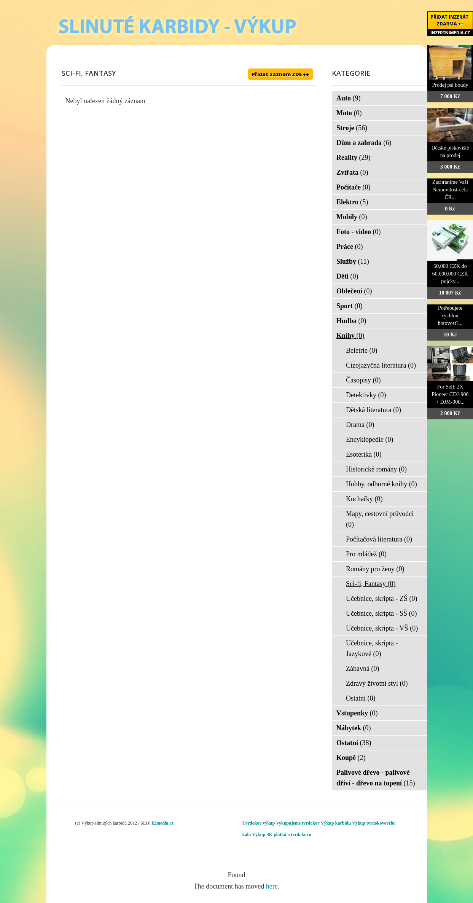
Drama (360, 424)
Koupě (351, 757)
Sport (349, 306)
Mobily (351, 217)
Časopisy (363, 380)
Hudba (351, 321)
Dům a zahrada (364, 143)
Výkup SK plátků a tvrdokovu (281, 834)
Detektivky (366, 395)
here (272, 886)
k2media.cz (162, 823)
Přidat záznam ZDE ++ (280, 74)
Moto (349, 113)
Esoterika (363, 454)
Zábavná (362, 668)
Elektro (352, 202)
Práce (349, 246)
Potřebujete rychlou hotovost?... (450, 315)
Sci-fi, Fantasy (371, 584)
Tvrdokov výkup (258, 823)
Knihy (350, 335)
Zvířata (352, 172)
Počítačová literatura (379, 539)
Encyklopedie (369, 439)
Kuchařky (364, 499)
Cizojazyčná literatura (381, 365)
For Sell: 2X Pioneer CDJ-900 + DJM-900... (450, 394)
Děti (347, 276)
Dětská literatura (373, 410)
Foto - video (358, 232)
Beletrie (361, 350)
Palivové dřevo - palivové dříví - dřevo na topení (375, 778)
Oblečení (354, 291)
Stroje (351, 128)
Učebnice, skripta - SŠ (381, 613)
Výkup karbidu (336, 823)
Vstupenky (357, 713)
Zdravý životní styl (377, 683)
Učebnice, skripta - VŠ (382, 628)
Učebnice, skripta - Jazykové (372, 648)
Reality (353, 157)
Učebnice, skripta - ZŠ (381, 598)
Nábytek (353, 728)
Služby (352, 261)
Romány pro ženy (375, 569)
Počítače (353, 187)
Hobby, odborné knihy (381, 484)
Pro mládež (366, 554)
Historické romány (376, 469)
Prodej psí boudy (450, 85)
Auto (348, 98)
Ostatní (361, 698)
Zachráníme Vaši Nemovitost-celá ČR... (450, 189)
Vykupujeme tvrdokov (298, 823)
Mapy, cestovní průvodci (380, 519)
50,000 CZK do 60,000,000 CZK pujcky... (450, 273)
